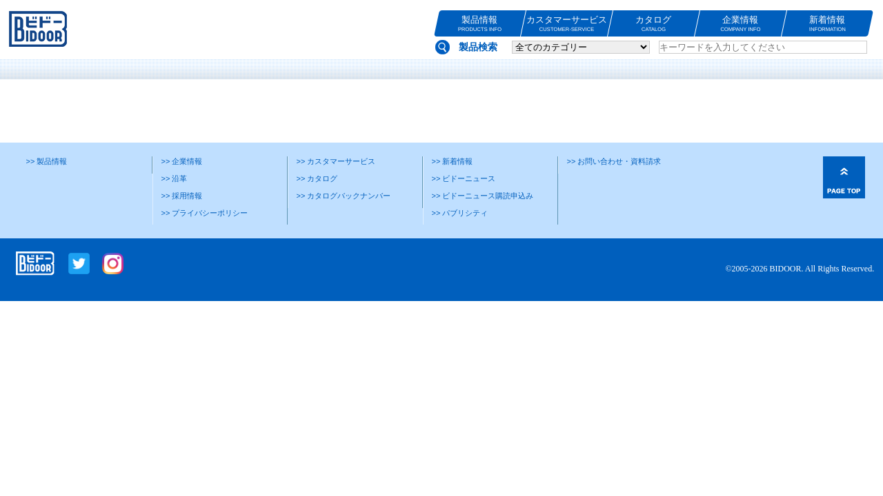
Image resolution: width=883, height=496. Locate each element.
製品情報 (480, 23)
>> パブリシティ (460, 213)
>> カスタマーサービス (336, 161)
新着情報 (827, 23)
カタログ (654, 23)
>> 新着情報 (452, 161)
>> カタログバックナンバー (344, 196)
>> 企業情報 (182, 161)
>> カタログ (317, 178)
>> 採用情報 (182, 196)
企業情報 (740, 23)
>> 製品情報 (47, 161)
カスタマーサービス (567, 23)
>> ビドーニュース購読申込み (483, 196)
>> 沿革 (174, 178)
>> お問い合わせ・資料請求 (614, 161)
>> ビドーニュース (464, 178)
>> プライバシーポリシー (204, 213)
